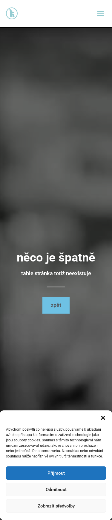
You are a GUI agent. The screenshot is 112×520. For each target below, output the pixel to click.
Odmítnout (56, 489)
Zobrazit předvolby (56, 506)
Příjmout (56, 473)
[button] (103, 418)
